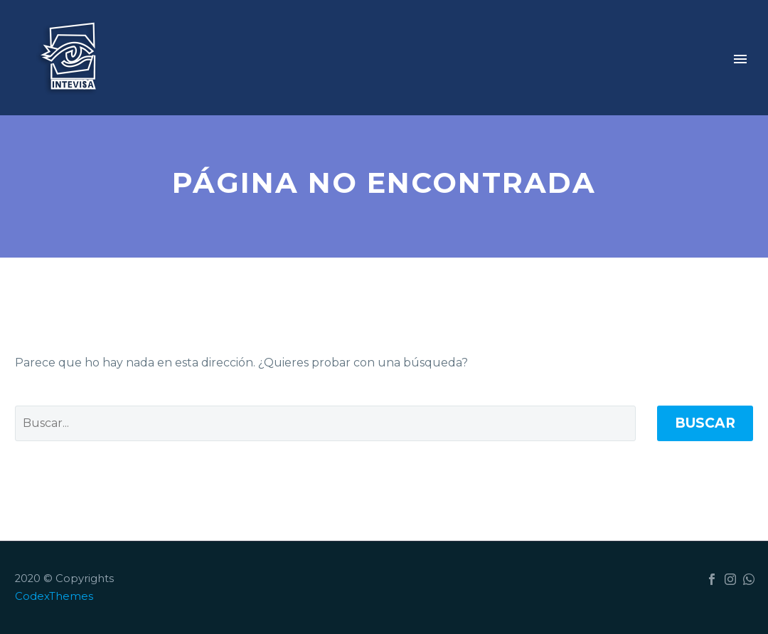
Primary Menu (740, 59)
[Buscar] (325, 423)
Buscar (705, 423)
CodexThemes (54, 596)
